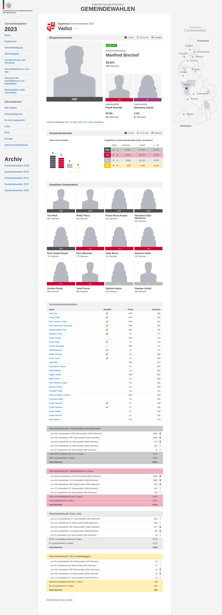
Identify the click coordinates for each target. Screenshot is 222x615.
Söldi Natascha (55, 350)
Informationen (13, 101)
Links (7, 126)
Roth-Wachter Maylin (58, 383)
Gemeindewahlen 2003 (16, 190)
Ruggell (189, 45)
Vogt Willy (53, 362)
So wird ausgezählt (14, 120)
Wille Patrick (54, 379)
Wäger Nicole (55, 374)
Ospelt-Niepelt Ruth (57, 330)
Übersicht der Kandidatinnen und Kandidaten (14, 81)
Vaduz (187, 84)
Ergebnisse (10, 41)
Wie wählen (10, 107)
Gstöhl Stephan (56, 407)
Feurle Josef (54, 358)
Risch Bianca (55, 419)
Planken (196, 69)
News (7, 35)
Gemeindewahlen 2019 (16, 165)
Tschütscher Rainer (57, 366)
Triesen (194, 99)
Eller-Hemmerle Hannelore (60, 326)
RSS (6, 132)
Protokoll (157, 37)
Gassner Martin (55, 387)
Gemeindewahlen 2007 (16, 184)
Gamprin (183, 53)
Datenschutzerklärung (16, 145)
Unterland (203, 40)
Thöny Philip (54, 317)
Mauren (199, 56)
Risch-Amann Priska (58, 321)
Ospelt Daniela (55, 354)
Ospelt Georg (55, 338)
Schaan (183, 72)
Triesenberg (202, 93)
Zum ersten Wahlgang (93, 122)
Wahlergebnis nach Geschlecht (14, 91)
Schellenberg (203, 52)
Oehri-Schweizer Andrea (59, 395)
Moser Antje (54, 342)
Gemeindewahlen (15, 23)
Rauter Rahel (55, 411)
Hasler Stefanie (55, 403)
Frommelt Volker (56, 399)
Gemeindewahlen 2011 (16, 178)
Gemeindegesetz (13, 114)
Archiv (13, 159)
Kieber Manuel (55, 415)
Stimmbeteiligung (13, 47)
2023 (10, 29)
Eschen (194, 60)
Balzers (190, 114)
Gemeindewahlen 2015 (16, 171)
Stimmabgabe (11, 53)
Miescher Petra (55, 334)
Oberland (185, 125)
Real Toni (53, 313)
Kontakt (8, 138)
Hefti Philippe (55, 370)
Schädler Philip (55, 391)
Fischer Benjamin (56, 346)
